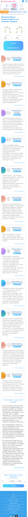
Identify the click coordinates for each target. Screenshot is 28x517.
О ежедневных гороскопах (13, 509)
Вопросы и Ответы (13, 500)
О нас (13, 494)
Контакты (13, 497)
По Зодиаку (4, 11)
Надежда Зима (13, 503)
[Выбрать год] (21, 481)
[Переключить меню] (26, 1)
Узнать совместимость (13, 45)
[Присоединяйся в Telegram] (23, 1)
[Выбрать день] (5, 481)
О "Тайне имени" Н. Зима (13, 506)
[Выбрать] (7, 37)
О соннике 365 (13, 511)
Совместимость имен (15, 11)
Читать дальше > (19, 467)
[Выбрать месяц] (13, 481)
